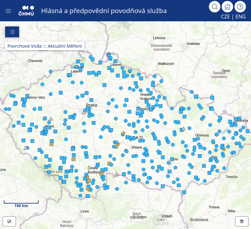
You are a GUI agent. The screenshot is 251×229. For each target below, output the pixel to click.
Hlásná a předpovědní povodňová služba (104, 10)
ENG (240, 16)
